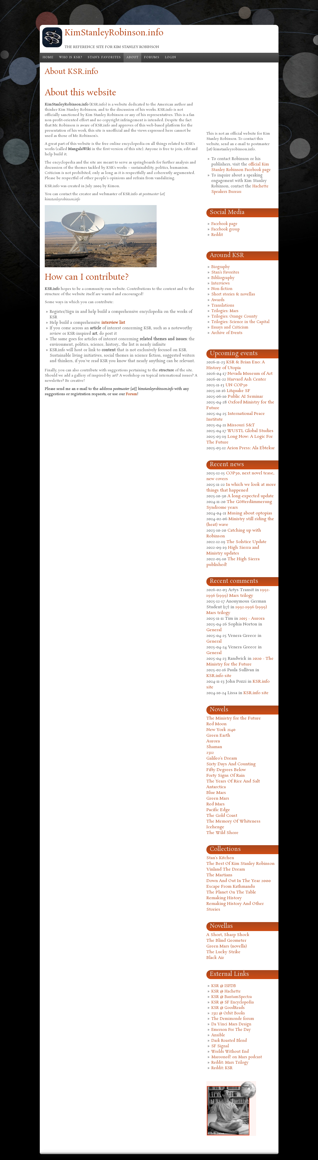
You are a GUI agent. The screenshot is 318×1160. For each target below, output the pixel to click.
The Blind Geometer (226, 940)
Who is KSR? (71, 57)
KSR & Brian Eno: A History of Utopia (235, 365)
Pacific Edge (218, 810)
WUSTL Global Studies (250, 431)
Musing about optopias (249, 513)
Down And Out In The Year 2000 (238, 881)
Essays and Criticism (229, 327)
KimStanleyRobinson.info (114, 33)
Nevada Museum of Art (250, 374)
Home (48, 57)
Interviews (220, 283)
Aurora (213, 741)
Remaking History (224, 898)
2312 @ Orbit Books (228, 1013)
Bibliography (222, 278)
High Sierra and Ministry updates (232, 550)
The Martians (219, 875)
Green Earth (218, 735)
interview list (113, 322)
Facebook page (224, 223)
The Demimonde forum (232, 1018)
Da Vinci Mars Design (231, 1024)
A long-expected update (250, 496)
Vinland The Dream (225, 869)
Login (170, 57)
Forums (151, 57)
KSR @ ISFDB (223, 986)
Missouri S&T (241, 425)
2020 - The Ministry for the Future (239, 661)
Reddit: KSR (221, 1068)
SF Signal (220, 1046)
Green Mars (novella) (226, 946)
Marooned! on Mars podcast (236, 1057)
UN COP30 (236, 385)
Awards (218, 300)
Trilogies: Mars (224, 311)
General (214, 630)
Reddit (217, 234)
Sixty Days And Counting (231, 764)
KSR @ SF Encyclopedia (232, 1002)
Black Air (215, 958)
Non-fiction (221, 288)
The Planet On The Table (231, 892)
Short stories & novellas (233, 294)
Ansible (218, 1035)
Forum (131, 394)
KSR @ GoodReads (228, 1007)
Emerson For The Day (231, 1029)
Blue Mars (216, 793)
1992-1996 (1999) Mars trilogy (238, 593)
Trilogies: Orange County (234, 316)
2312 (210, 753)
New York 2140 (220, 730)
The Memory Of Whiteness (233, 821)
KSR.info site (218, 676)
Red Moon (216, 724)
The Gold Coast (221, 816)
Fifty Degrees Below (226, 770)
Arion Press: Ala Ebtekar (251, 448)
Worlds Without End (230, 1051)
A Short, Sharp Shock (227, 935)
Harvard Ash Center (246, 379)
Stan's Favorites (104, 57)
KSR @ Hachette (226, 991)
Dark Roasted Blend (229, 1040)
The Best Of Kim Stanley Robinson (240, 864)
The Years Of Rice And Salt (233, 781)
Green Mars (217, 798)
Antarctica (216, 787)
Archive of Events (226, 333)
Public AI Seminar (245, 396)
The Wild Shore (222, 833)
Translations (222, 305)
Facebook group (225, 229)
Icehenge (215, 827)
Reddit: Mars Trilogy (229, 1062)
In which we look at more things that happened (241, 487)
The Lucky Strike (223, 952)
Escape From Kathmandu (230, 886)
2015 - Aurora (252, 618)
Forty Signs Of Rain (225, 775)
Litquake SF (238, 391)
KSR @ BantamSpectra (231, 996)
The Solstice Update (247, 542)
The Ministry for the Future (233, 718)
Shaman (214, 747)
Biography (220, 267)
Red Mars (215, 804)
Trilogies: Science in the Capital (240, 322)
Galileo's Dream (221, 758)
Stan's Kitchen (220, 858)
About (132, 57)
